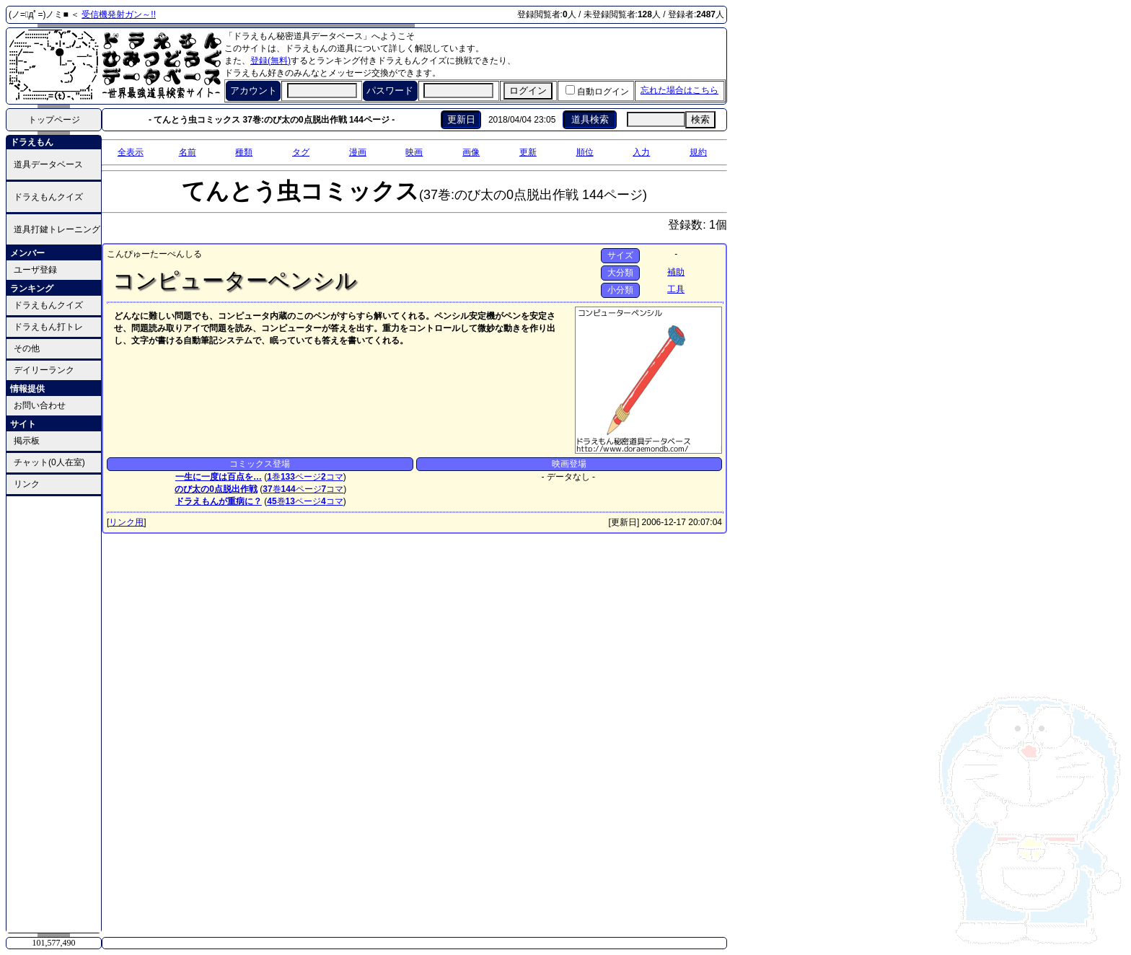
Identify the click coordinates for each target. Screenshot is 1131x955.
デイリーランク (44, 370)
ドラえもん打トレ (48, 327)
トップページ (54, 120)
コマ (332, 477)
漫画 (357, 152)
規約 (698, 152)
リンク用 (126, 522)
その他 (27, 348)
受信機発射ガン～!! (119, 14)
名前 (187, 152)
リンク (27, 484)
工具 (676, 289)
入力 (641, 152)
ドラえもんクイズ (48, 197)
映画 (414, 152)
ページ (301, 477)
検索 (700, 119)
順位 (585, 152)
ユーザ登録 (35, 270)
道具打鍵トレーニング (57, 229)
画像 (471, 152)
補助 (676, 272)
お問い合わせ (40, 405)
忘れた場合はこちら (679, 90)
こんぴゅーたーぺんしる (154, 254)
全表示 (131, 152)
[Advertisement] (54, 713)
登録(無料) (270, 61)
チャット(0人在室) (49, 462)
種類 (243, 152)
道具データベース (48, 164)
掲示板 (27, 441)
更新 (528, 152)
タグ (300, 152)
